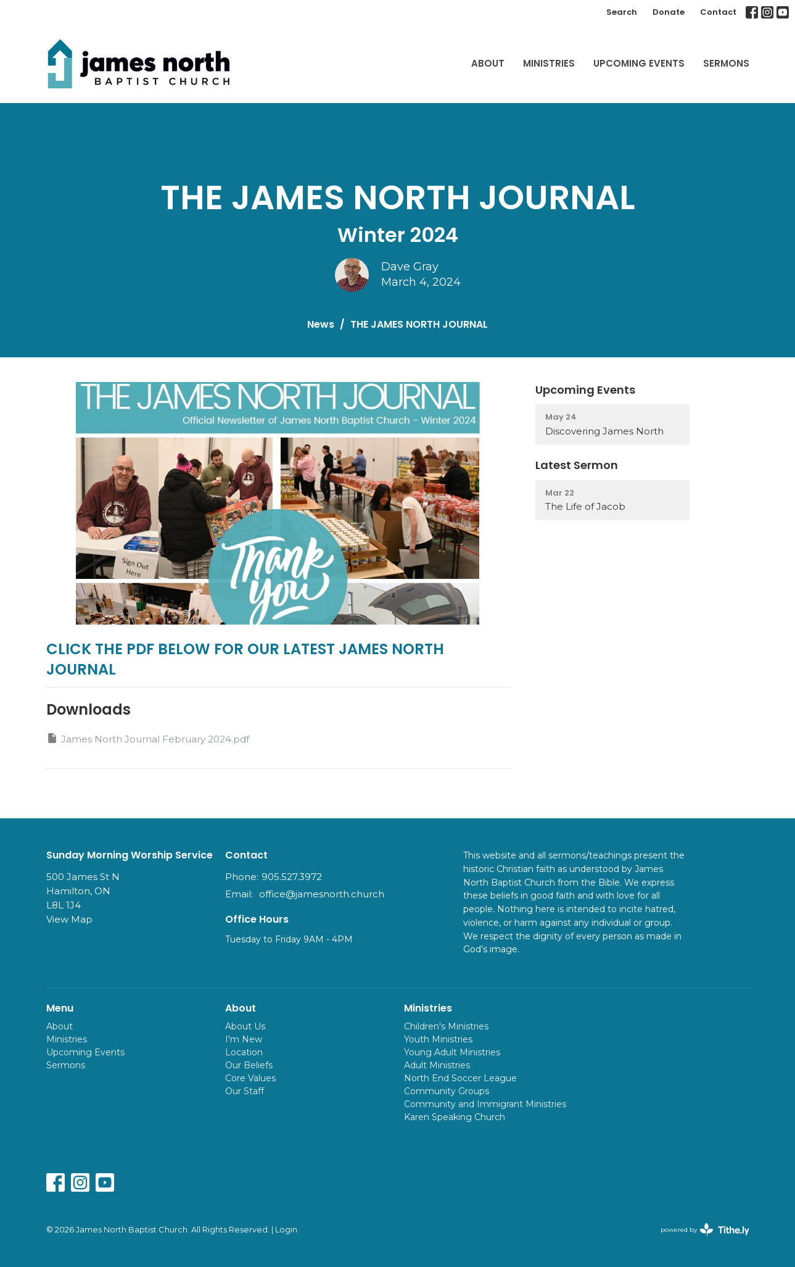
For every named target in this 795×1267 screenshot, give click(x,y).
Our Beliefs (249, 1065)
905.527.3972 (292, 877)
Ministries (549, 63)
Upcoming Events (639, 63)
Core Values (250, 1078)
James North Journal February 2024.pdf (147, 738)
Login (286, 1229)
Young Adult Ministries (452, 1052)
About (488, 63)
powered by (705, 1230)
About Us (245, 1026)
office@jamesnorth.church (321, 894)
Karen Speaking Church (454, 1117)
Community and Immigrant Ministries (485, 1104)
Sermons (726, 63)
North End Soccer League (460, 1078)
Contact (718, 12)
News (320, 324)
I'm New (243, 1039)
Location (244, 1052)
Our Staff (244, 1091)
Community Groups (446, 1091)
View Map (69, 919)
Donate (669, 12)
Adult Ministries (437, 1065)
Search (621, 12)
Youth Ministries (438, 1039)
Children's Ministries (446, 1026)
